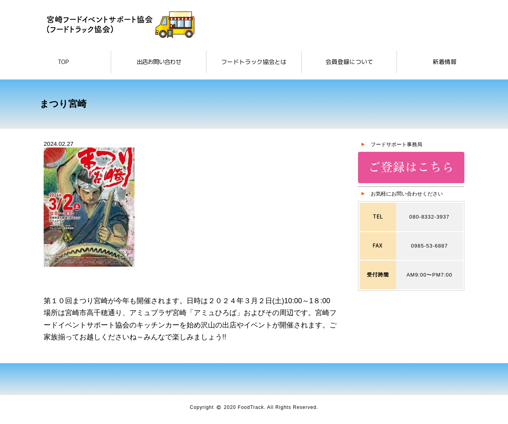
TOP (63, 62)
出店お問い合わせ (159, 62)
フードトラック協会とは (254, 62)
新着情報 (444, 62)
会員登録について (349, 62)
